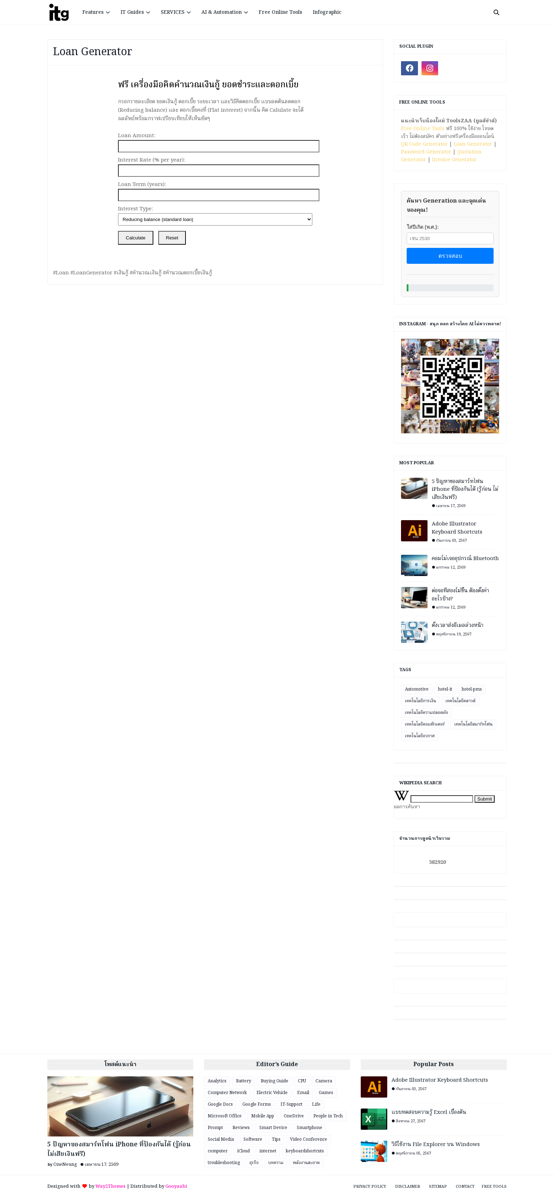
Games (326, 1092)
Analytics (217, 1081)
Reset (172, 237)
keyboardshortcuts (305, 1151)
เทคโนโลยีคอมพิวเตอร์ (425, 724)
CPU (302, 1081)
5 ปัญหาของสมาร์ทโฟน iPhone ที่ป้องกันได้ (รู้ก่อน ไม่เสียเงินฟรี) (465, 490)
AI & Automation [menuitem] (221, 12)
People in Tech (328, 1116)
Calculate (136, 237)
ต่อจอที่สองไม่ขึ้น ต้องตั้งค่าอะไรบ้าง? (460, 595)
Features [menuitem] (93, 12)
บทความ (275, 1162)
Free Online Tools (422, 129)
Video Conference (308, 1139)
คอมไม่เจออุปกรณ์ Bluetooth (465, 559)
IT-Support (291, 1104)
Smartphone (309, 1127)
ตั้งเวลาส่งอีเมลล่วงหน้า (457, 626)
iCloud (243, 1151)
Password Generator (426, 152)
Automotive (417, 689)
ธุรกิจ (254, 1162)
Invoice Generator (454, 160)
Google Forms (256, 1104)
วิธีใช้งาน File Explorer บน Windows (435, 1145)
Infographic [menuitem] (327, 12)
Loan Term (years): (142, 184)
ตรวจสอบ (450, 256)
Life (316, 1104)
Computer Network (227, 1092)
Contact (465, 1187)
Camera (324, 1081)
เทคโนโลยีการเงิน (420, 701)
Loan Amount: (136, 136)
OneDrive (294, 1116)
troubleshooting (224, 1162)
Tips (276, 1139)
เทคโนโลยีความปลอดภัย (426, 712)
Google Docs (220, 1104)
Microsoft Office (225, 1116)
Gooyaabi (176, 1186)
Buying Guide (274, 1081)
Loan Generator (473, 144)
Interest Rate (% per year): (151, 160)
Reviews (241, 1127)
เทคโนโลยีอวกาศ (420, 736)
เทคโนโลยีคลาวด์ (461, 701)
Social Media (221, 1139)
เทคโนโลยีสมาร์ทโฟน (473, 724)
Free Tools (494, 1187)
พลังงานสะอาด (306, 1162)
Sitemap (438, 1187)
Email (303, 1092)
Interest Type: (135, 209)
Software (252, 1139)
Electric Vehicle (272, 1092)
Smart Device (273, 1127)
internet (267, 1151)
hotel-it (445, 689)
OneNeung (65, 1164)
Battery (243, 1081)
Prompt (215, 1127)
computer (218, 1151)
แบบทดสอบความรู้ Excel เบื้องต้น (428, 1113)
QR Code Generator (424, 144)
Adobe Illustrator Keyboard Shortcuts (457, 528)
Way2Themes (110, 1186)
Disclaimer (407, 1187)
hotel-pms (472, 689)
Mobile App (262, 1116)
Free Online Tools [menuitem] (280, 12)
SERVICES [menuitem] (172, 12)
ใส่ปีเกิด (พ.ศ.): (423, 227)
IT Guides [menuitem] (132, 12)
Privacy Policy (369, 1187)
